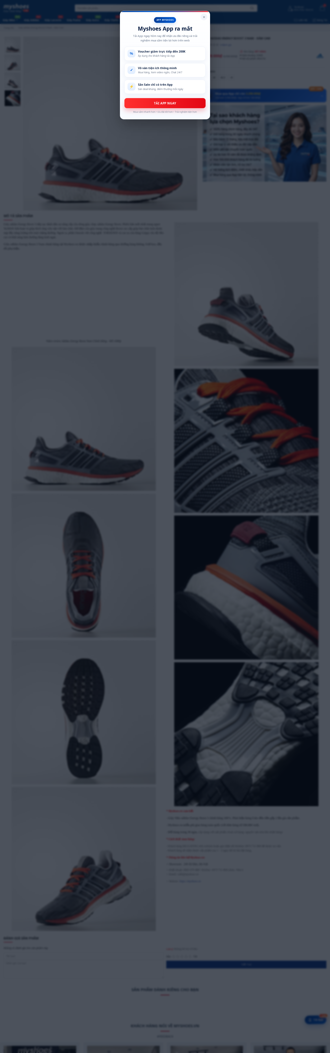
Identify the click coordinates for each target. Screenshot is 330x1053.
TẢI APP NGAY (165, 103)
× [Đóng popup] (204, 17)
